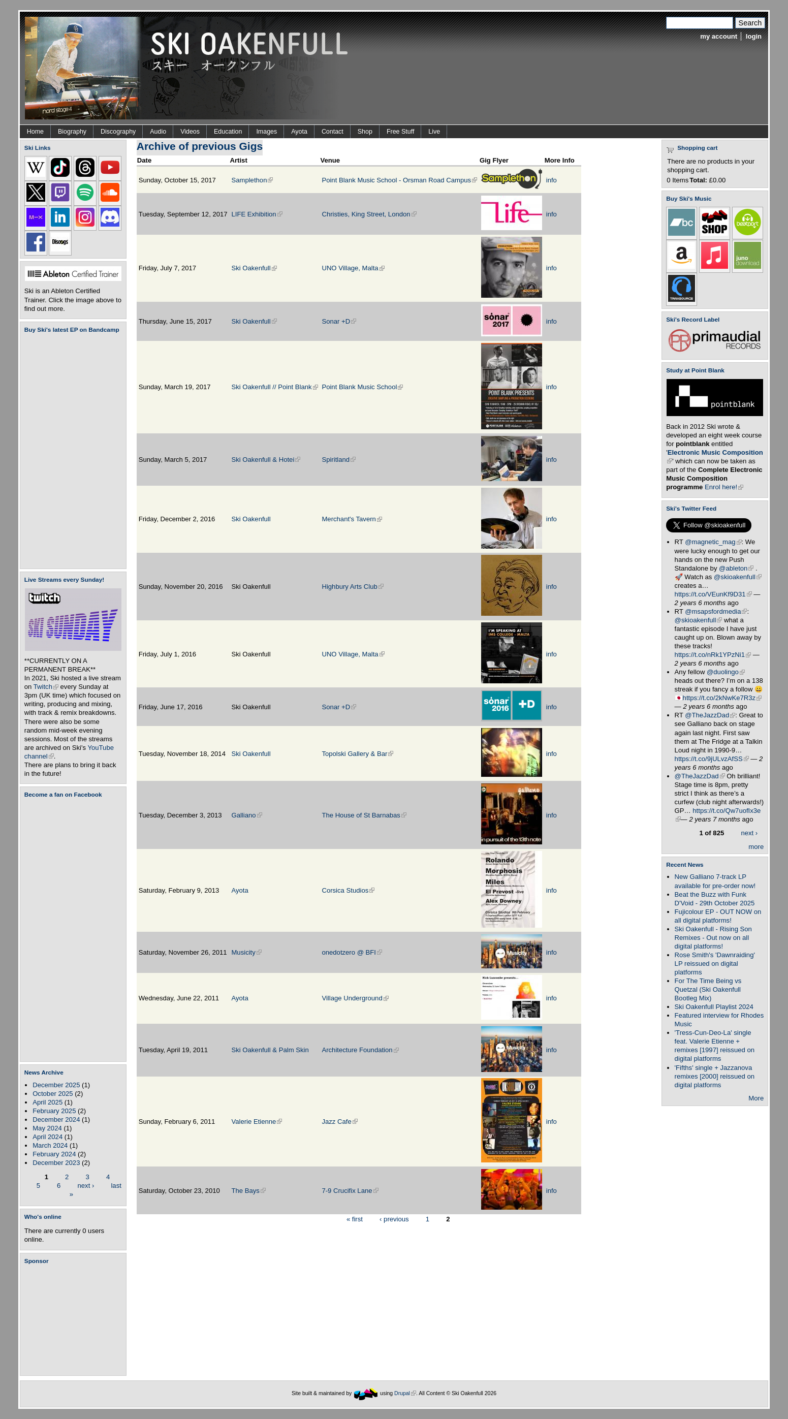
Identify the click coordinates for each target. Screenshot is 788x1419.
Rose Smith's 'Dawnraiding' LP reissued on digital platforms (715, 963)
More (756, 1098)
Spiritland (339, 459)
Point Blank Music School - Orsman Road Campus (399, 180)
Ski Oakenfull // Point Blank (274, 387)
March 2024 (50, 1145)
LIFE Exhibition (256, 214)
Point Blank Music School (362, 387)
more (756, 846)
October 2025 (53, 1093)
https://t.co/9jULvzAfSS (712, 759)
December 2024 (56, 1119)
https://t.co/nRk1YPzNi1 (713, 654)
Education (228, 131)
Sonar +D (339, 321)
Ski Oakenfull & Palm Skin (269, 1050)
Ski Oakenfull (253, 268)
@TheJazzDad (710, 715)
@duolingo (726, 672)
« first (354, 1218)
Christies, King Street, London (369, 214)
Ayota (299, 131)
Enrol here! (724, 487)
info (551, 180)
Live (434, 131)
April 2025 (47, 1102)
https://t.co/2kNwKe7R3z (722, 698)
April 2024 (47, 1137)
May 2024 (47, 1128)
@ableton (736, 568)
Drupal (405, 1393)
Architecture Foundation (360, 1050)
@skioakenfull (738, 577)
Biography (72, 131)
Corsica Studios (348, 890)
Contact (332, 131)
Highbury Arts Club (352, 586)
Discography (118, 131)
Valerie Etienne (256, 1121)
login (754, 36)
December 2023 (56, 1162)
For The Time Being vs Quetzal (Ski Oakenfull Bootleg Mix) (708, 989)
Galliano (246, 815)
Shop (365, 131)
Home (35, 131)
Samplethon (252, 180)
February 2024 (54, 1154)
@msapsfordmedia (716, 611)
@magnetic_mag (713, 542)
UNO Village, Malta (353, 268)
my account (718, 36)
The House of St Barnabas (364, 815)
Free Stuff (400, 131)
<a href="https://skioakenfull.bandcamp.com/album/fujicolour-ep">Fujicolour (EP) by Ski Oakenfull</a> (70, 451)
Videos (190, 131)
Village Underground (355, 998)
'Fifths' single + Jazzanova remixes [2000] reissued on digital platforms (714, 1076)
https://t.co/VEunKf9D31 (713, 594)
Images (266, 131)
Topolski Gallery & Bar (357, 754)
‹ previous (394, 1218)
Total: (698, 180)
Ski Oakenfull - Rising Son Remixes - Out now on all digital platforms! (713, 937)
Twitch (46, 686)
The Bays (248, 1190)
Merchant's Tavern (352, 519)
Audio (158, 131)
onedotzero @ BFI (352, 952)
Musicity (246, 952)
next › (86, 1185)
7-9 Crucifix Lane (350, 1190)
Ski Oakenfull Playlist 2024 (714, 1007)
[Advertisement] (75, 1320)
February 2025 (54, 1111)
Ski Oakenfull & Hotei (265, 459)
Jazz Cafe (339, 1121)
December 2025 (56, 1085)
